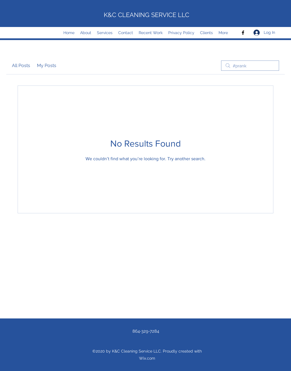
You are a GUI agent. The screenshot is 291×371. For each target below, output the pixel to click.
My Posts (46, 65)
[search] (250, 66)
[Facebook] (243, 33)
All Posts (21, 65)
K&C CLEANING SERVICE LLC (146, 14)
